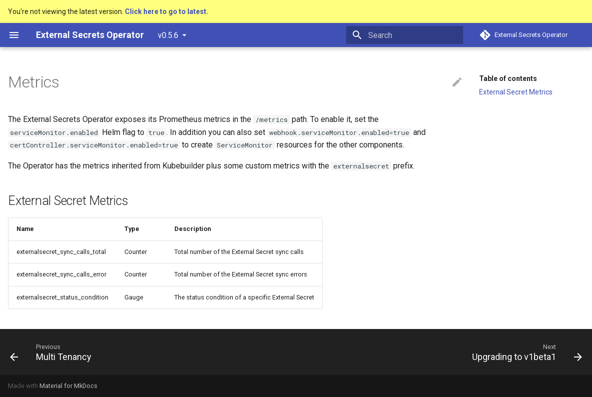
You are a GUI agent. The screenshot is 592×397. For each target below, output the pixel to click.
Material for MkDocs (68, 386)
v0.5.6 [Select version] (168, 35)
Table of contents (508, 78)
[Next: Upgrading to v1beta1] (524, 352)
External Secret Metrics (516, 92)
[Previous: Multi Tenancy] (53, 352)
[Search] (404, 35)
